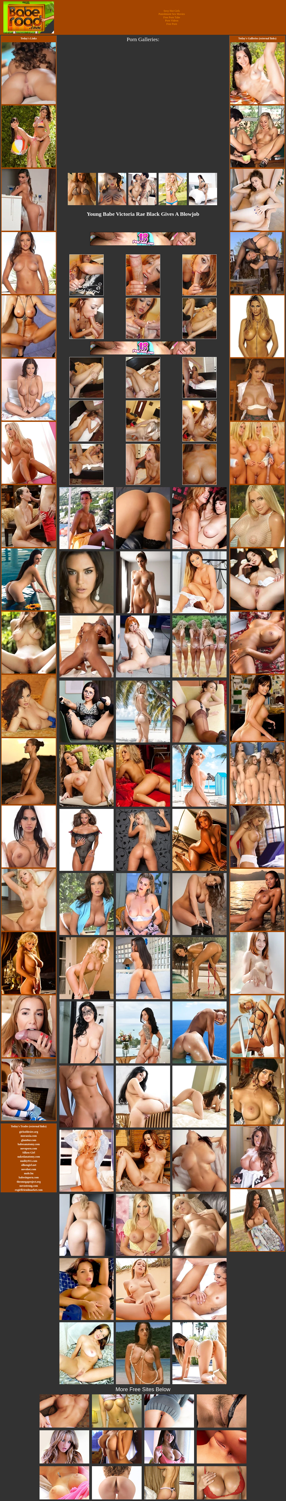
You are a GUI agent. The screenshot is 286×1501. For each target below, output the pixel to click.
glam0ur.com (28, 1140)
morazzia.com (29, 1135)
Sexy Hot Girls (172, 10)
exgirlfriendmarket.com (28, 1189)
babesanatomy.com (29, 1144)
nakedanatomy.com (28, 1156)
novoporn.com (28, 1148)
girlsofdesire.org (28, 1131)
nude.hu (28, 1173)
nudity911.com (28, 1161)
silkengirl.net (28, 1165)
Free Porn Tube (171, 17)
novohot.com (28, 1169)
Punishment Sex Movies (172, 14)
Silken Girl (28, 1152)
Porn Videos (171, 20)
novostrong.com (28, 1185)
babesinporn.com (29, 1177)
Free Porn (171, 24)
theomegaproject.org (29, 1181)
